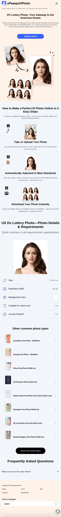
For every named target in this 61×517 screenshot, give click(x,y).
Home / (4, 8)
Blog (41, 489)
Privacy (4, 489)
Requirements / (10, 8)
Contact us (5, 492)
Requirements (25, 492)
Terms (23, 489)
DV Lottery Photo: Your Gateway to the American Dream (31, 8)
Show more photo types (30, 451)
